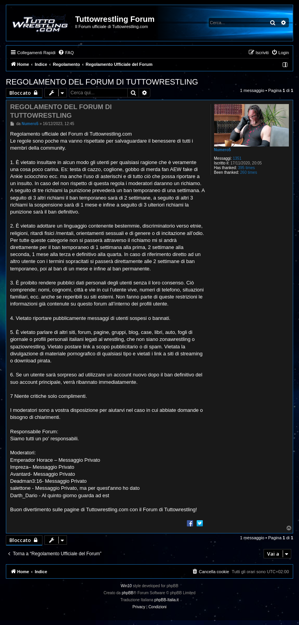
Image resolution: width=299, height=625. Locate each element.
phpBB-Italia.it (167, 600)
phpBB (128, 593)
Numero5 (222, 150)
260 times (248, 172)
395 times (246, 168)
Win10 (126, 586)
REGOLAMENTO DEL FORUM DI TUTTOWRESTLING (102, 82)
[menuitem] (66, 52)
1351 (237, 158)
